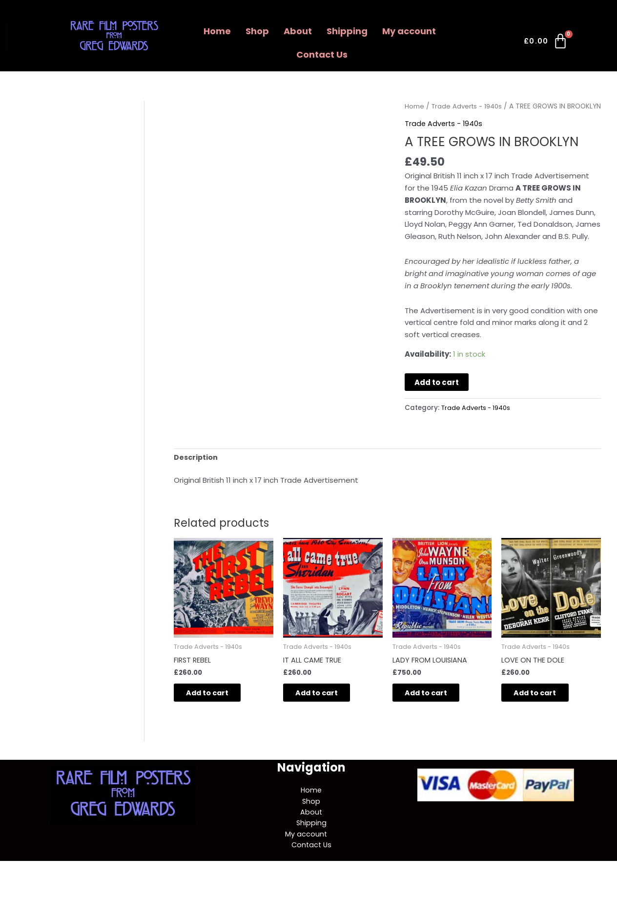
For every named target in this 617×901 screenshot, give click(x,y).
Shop (257, 31)
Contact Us (322, 54)
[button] (411, 31)
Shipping (347, 31)
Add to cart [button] (215, 707)
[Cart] (546, 43)
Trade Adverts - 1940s (469, 106)
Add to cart (436, 394)
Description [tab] (196, 470)
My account (409, 31)
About (298, 31)
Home (217, 31)
